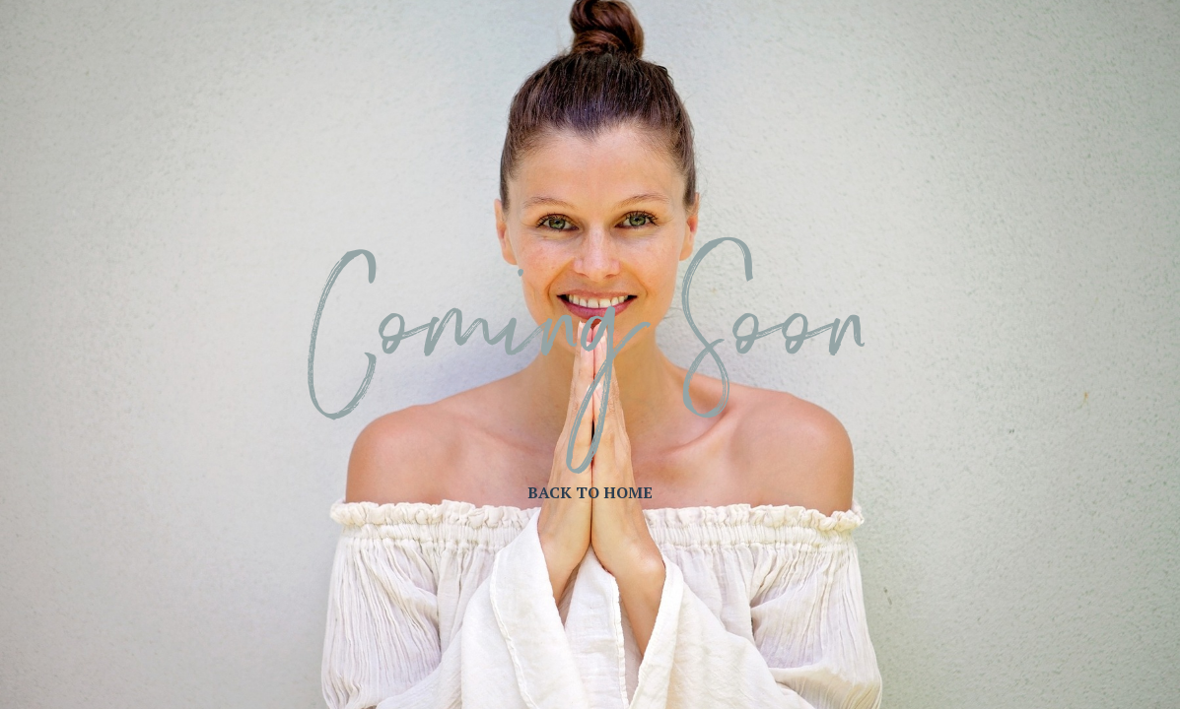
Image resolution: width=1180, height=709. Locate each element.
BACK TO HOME (590, 492)
